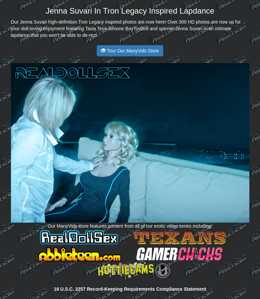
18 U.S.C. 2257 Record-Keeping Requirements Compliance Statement (130, 289)
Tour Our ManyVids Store (130, 50)
